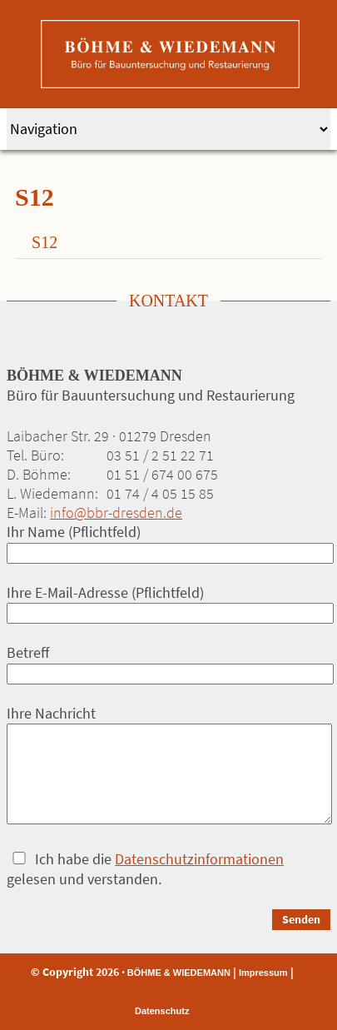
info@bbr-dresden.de (116, 512)
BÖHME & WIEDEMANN (178, 973)
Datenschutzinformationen (199, 858)
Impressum (263, 973)
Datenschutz (162, 1011)
